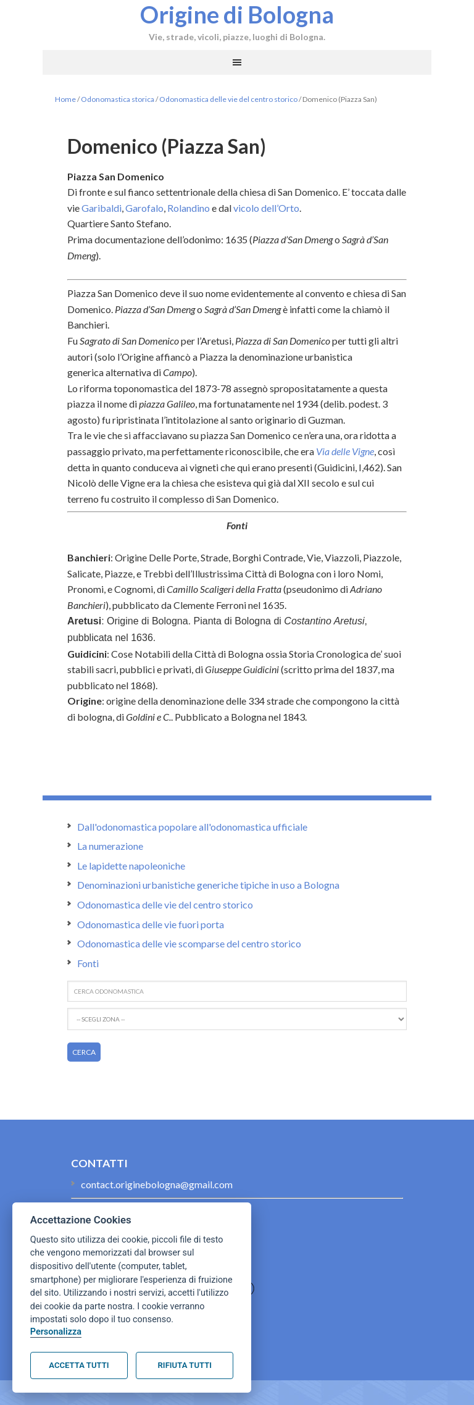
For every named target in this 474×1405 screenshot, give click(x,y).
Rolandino (188, 208)
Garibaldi (101, 208)
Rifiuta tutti (185, 1365)
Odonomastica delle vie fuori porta (150, 924)
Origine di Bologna (237, 14)
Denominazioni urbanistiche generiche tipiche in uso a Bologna (208, 885)
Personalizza (55, 1332)
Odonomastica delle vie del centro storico (228, 99)
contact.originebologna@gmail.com (157, 1184)
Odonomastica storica (117, 99)
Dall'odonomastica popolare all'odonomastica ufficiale (192, 827)
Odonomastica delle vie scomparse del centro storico (189, 943)
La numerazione (110, 846)
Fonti (88, 963)
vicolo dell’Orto (266, 208)
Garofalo (144, 208)
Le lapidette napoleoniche (131, 865)
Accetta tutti (79, 1365)
